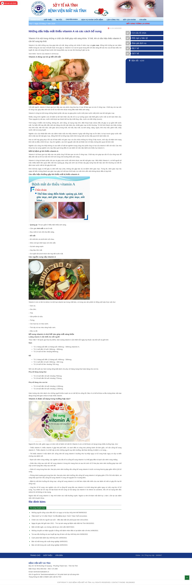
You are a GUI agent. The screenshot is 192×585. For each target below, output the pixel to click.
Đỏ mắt (32, 236)
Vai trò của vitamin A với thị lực (48, 54)
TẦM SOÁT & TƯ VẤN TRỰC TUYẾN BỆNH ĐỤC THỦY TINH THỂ (59, 516)
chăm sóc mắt (62, 496)
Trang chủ (35, 555)
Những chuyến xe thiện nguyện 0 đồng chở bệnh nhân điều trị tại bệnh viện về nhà (65, 530)
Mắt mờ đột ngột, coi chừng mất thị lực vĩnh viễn (53, 527)
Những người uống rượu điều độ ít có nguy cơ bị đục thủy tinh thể (59, 512)
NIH (54, 340)
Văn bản (59, 555)
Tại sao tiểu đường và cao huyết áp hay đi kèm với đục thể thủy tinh (59, 534)
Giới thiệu (47, 555)
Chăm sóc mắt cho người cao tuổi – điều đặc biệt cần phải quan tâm (60, 520)
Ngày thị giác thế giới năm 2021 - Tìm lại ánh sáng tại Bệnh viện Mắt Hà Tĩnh (63, 523)
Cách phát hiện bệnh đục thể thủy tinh (49, 538)
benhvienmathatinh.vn (41, 572)
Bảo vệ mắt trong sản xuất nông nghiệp (50, 541)
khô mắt (40, 228)
